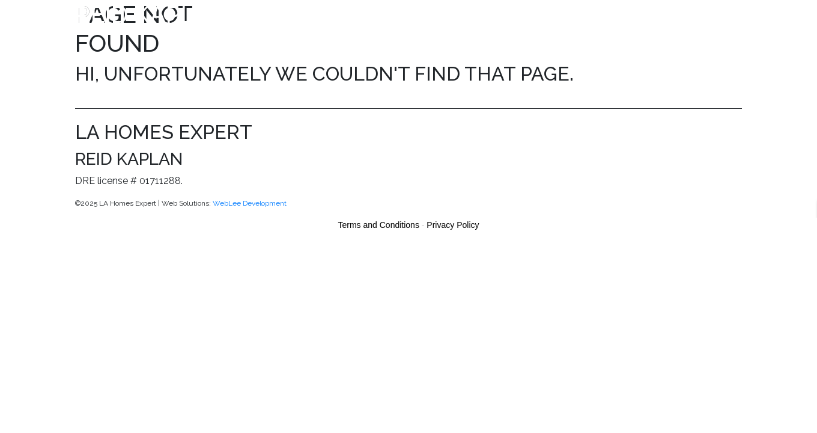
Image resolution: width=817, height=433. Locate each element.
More (659, 16)
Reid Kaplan (152, 14)
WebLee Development (250, 203)
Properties (369, 16)
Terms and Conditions (378, 225)
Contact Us (715, 16)
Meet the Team (520, 16)
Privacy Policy (453, 225)
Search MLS (439, 16)
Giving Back (602, 16)
